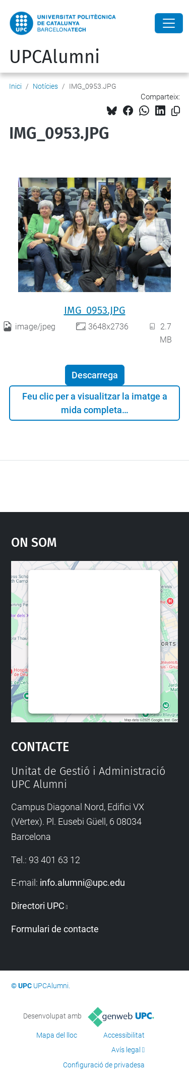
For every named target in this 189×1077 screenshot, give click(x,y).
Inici (15, 86)
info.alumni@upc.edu (82, 882)
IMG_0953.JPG (94, 310)
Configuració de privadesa (104, 1065)
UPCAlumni (54, 57)
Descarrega (95, 375)
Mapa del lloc (56, 1035)
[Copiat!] (175, 111)
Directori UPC (38, 905)
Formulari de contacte (55, 929)
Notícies (45, 86)
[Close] (169, 23)
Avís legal (126, 1050)
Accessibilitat (124, 1035)
